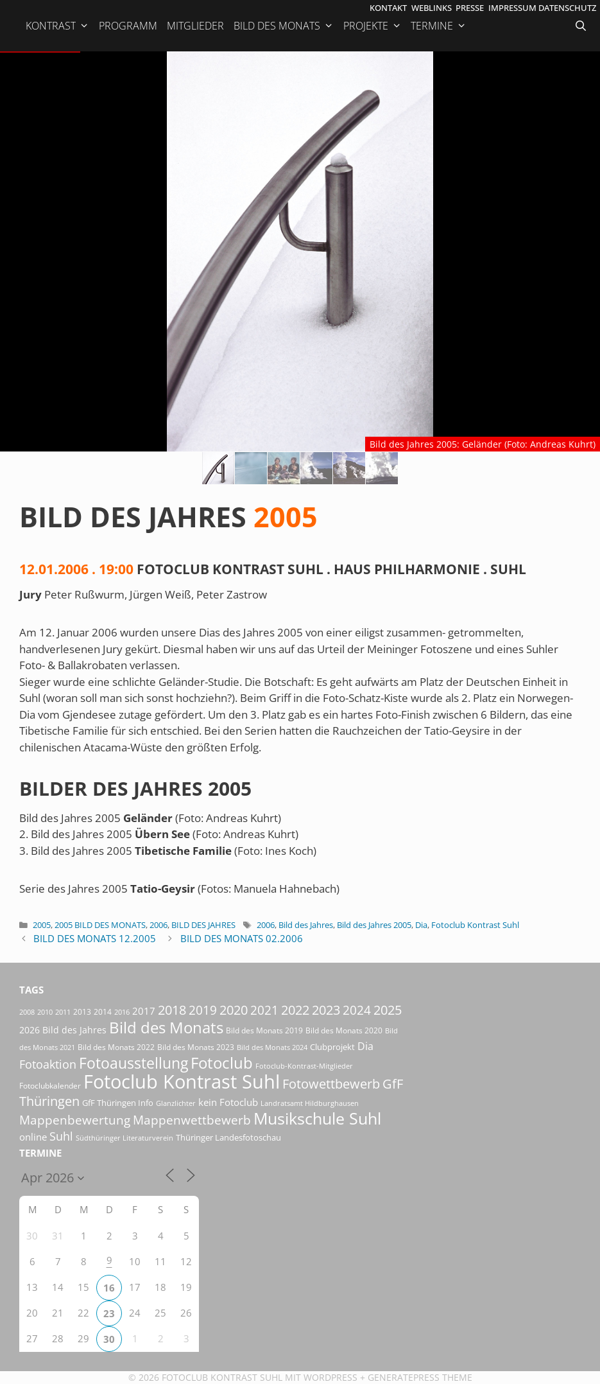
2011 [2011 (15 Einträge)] (63, 1012)
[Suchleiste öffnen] (582, 25)
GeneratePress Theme (420, 1377)
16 (109, 1287)
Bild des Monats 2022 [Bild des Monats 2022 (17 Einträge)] (116, 1047)
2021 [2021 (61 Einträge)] (264, 1010)
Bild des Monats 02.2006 (241, 938)
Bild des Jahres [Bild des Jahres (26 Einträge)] (74, 1030)
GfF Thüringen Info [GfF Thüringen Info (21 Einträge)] (117, 1102)
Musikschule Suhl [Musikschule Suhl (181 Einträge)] (317, 1118)
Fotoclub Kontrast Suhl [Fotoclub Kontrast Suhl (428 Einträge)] (181, 1081)
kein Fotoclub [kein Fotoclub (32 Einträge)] (228, 1102)
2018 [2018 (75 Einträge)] (172, 1010)
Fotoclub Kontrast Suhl (475, 925)
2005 (42, 925)
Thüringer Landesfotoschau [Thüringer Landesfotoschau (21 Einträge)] (228, 1137)
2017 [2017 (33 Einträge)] (143, 1010)
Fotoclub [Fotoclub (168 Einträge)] (222, 1062)
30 (109, 1339)
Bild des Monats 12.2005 (94, 938)
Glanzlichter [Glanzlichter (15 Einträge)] (176, 1103)
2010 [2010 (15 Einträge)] (45, 1012)
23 (109, 1313)
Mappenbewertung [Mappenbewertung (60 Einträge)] (74, 1120)
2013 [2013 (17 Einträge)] (82, 1012)
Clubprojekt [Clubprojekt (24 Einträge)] (332, 1047)
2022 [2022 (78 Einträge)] (295, 1010)
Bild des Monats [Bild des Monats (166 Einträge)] (166, 1027)
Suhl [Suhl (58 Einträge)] (61, 1136)
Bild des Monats (284, 25)
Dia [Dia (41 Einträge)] (365, 1046)
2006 (158, 925)
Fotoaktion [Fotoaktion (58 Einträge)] (47, 1064)
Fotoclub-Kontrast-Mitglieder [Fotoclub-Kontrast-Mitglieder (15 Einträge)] (304, 1066)
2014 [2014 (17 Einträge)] (103, 1012)
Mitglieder (195, 26)
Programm (128, 26)
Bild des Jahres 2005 (374, 925)
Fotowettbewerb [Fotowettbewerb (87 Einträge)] (331, 1083)
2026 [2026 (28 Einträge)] (29, 1030)
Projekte (372, 25)
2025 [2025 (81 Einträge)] (387, 1010)
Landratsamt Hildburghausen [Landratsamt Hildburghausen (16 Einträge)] (310, 1103)
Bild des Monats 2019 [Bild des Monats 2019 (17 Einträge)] (264, 1030)
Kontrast (57, 25)
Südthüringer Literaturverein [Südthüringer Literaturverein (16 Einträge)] (124, 1138)
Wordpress (330, 1377)
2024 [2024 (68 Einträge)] (357, 1010)
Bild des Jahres (203, 925)
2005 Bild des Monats (100, 925)
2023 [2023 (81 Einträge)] (326, 1010)
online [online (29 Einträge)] (33, 1136)
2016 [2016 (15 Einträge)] (122, 1012)
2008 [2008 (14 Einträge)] (27, 1012)
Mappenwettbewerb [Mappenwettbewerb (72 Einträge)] (192, 1119)
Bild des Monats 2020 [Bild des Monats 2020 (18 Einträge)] (343, 1030)
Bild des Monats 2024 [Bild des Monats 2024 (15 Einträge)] (272, 1047)
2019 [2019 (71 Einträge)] (203, 1010)
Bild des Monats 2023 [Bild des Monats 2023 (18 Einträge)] (195, 1047)
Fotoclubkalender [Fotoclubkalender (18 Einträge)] (50, 1085)
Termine (439, 25)
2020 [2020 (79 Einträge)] (233, 1010)
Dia (421, 925)
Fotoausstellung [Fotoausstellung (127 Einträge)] (133, 1063)
